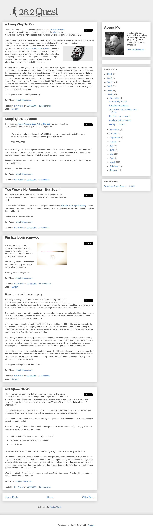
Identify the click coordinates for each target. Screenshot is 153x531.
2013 (110, 74)
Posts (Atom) (55, 507)
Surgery (15, 287)
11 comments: (45, 284)
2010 (110, 86)
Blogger (91, 525)
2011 (110, 82)
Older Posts (88, 497)
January (114, 170)
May (112, 154)
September (115, 138)
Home (50, 497)
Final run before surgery (24, 294)
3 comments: (45, 180)
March (113, 162)
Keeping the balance (21, 119)
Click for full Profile (135, 49)
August (113, 142)
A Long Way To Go (19, 24)
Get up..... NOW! (17, 389)
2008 (110, 94)
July (112, 146)
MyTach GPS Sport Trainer (37, 48)
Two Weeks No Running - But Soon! (33, 189)
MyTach (15, 109)
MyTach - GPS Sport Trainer (73, 206)
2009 (110, 90)
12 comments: (45, 106)
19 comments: (45, 487)
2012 (110, 78)
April (112, 158)
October (114, 133)
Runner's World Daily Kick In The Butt (34, 124)
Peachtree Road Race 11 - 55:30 (119, 186)
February (114, 166)
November (115, 129)
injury (55, 32)
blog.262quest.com (24, 100)
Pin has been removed (22, 237)
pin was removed (57, 29)
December (115, 98)
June (112, 150)
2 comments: (45, 227)
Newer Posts (11, 497)
